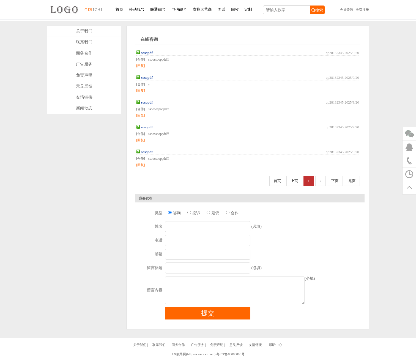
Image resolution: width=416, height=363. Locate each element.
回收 (235, 9)
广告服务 (84, 64)
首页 (119, 9)
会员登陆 (346, 10)
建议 (212, 213)
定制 (248, 9)
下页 (334, 181)
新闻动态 (84, 108)
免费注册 (362, 10)
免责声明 (84, 75)
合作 (232, 213)
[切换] (97, 10)
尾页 (351, 181)
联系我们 (84, 42)
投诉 (193, 213)
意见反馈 (84, 86)
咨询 (174, 213)
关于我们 (84, 31)
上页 (294, 181)
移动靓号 (136, 9)
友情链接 (84, 97)
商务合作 (84, 53)
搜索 (317, 10)
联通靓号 (158, 9)
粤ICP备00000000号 (230, 359)
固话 (221, 9)
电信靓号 (179, 9)
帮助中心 (275, 350)
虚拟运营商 (202, 9)
